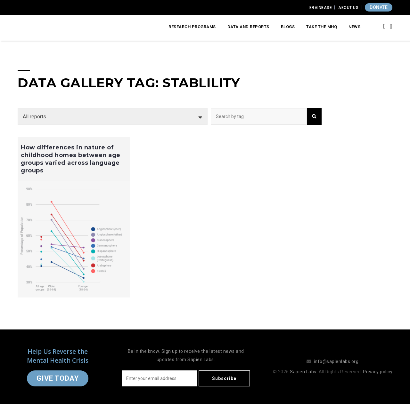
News (354, 26)
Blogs (288, 26)
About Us (348, 7)
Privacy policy (377, 371)
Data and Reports (248, 26)
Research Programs (192, 26)
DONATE (379, 7)
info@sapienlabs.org (336, 361)
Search (314, 116)
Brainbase (320, 7)
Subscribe (224, 378)
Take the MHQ (321, 26)
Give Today (58, 378)
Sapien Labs (303, 371)
